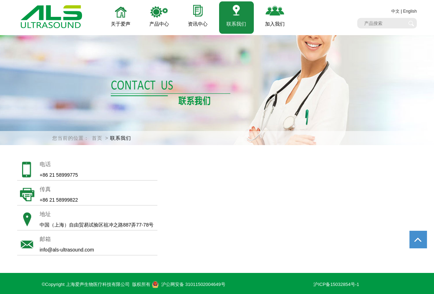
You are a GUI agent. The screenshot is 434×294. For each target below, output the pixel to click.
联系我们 (236, 24)
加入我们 (275, 24)
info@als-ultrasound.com (67, 250)
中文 (395, 11)
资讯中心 (198, 24)
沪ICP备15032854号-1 (336, 284)
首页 (97, 138)
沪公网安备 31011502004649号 (188, 284)
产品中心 (159, 24)
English (410, 11)
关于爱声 (120, 24)
